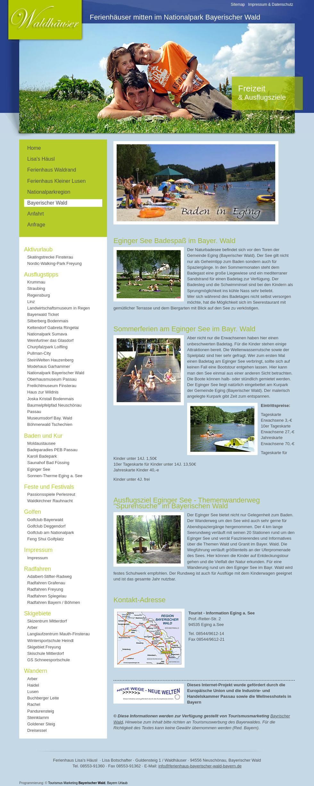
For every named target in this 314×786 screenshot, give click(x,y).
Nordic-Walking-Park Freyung (54, 263)
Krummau (36, 282)
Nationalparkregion (48, 192)
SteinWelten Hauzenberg (50, 360)
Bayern (112, 783)
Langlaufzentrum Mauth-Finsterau (58, 633)
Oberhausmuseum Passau (52, 379)
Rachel (33, 704)
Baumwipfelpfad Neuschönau (54, 405)
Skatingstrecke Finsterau (50, 257)
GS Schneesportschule (48, 659)
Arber (32, 627)
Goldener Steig (41, 724)
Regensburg (38, 295)
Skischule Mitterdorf (45, 653)
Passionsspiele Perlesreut (51, 494)
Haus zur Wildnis (43, 392)
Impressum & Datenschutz (270, 4)
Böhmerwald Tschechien (49, 424)
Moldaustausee (41, 443)
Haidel (33, 685)
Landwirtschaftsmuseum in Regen (58, 308)
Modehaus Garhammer (48, 366)
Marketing (70, 783)
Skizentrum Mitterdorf (47, 621)
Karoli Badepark (42, 456)
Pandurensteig (40, 711)
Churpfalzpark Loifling (47, 346)
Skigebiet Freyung (44, 647)
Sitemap (238, 4)
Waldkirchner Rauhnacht (50, 500)
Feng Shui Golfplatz (45, 539)
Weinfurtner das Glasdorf (50, 340)
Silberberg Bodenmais (47, 320)
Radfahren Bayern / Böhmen (53, 602)
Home (34, 148)
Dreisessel (37, 730)
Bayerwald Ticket (43, 314)
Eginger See (38, 469)
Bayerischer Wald (91, 783)
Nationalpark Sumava (47, 334)
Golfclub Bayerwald (45, 519)
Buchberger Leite (43, 698)
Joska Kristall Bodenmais (50, 398)
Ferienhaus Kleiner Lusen (56, 181)
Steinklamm (38, 717)
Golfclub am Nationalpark (50, 532)
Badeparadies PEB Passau (52, 449)
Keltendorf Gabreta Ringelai (52, 327)
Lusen (32, 691)
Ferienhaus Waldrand (51, 170)
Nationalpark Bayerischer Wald (55, 372)
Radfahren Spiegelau (46, 596)
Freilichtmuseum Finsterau (51, 385)
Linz (31, 301)
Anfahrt (35, 213)
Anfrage (36, 224)
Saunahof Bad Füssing (48, 462)
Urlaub (123, 783)
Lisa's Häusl (41, 159)
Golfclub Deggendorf (46, 526)
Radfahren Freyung (45, 589)
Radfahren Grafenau (46, 582)
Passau (34, 411)
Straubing (36, 288)
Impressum (37, 557)
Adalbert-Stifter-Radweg (49, 576)
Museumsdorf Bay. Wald (49, 418)
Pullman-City (39, 353)
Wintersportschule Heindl (50, 640)
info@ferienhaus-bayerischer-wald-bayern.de (200, 766)
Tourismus (55, 783)
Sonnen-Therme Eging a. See (54, 475)
